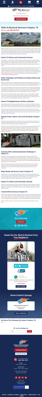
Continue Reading (21, 279)
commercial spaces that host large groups (9, 73)
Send (29, 327)
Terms (27, 384)
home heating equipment (33, 82)
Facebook (16, 373)
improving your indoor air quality (11, 194)
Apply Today (31, 6)
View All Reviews (21, 282)
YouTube (26, 373)
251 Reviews (24, 261)
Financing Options (21, 349)
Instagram (19, 373)
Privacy (26, 384)
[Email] (21, 327)
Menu (4, 3)
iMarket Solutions (15, 393)
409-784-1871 (15, 30)
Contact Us (21, 218)
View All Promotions (21, 309)
